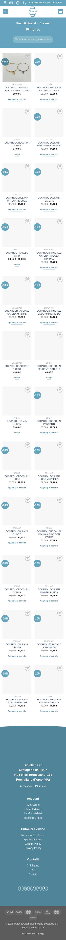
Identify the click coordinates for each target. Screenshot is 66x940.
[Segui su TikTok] (33, 888)
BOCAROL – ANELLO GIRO (17, 254)
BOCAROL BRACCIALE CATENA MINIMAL (17, 312)
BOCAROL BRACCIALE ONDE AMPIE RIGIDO (49, 312)
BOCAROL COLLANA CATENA (49, 199)
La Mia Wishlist (33, 813)
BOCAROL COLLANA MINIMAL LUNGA (49, 591)
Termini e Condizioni (33, 835)
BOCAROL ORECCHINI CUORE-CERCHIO (49, 701)
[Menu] (5, 11)
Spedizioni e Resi (33, 839)
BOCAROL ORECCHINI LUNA (17, 478)
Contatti (33, 874)
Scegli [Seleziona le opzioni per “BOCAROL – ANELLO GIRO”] (17, 264)
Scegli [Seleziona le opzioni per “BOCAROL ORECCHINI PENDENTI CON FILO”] (49, 378)
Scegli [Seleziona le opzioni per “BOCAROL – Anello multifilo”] (17, 433)
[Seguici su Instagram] (27, 888)
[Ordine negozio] (33, 39)
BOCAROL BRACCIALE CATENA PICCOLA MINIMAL (49, 256)
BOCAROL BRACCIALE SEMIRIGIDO (49, 646)
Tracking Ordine (33, 817)
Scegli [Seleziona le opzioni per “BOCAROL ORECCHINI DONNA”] (17, 154)
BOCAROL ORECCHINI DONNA (17, 144)
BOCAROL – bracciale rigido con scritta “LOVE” (17, 89)
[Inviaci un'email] (39, 888)
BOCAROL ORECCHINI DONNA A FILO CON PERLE (49, 534)
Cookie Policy (33, 843)
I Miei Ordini (33, 804)
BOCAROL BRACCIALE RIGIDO (17, 367)
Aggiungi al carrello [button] (17, 99)
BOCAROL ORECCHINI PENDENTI (49, 422)
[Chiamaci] (45, 888)
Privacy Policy (33, 848)
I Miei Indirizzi (33, 809)
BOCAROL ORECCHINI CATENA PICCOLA (49, 89)
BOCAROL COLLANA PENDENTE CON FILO (49, 144)
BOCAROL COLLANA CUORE (17, 533)
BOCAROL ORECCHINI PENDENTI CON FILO (49, 367)
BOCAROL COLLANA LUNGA (17, 646)
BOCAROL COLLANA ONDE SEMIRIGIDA (17, 701)
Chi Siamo (33, 865)
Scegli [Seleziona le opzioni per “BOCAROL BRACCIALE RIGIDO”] (17, 378)
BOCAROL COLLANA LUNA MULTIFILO (49, 478)
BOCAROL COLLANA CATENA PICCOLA (17, 199)
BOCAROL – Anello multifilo (17, 422)
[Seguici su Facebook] (21, 888)
